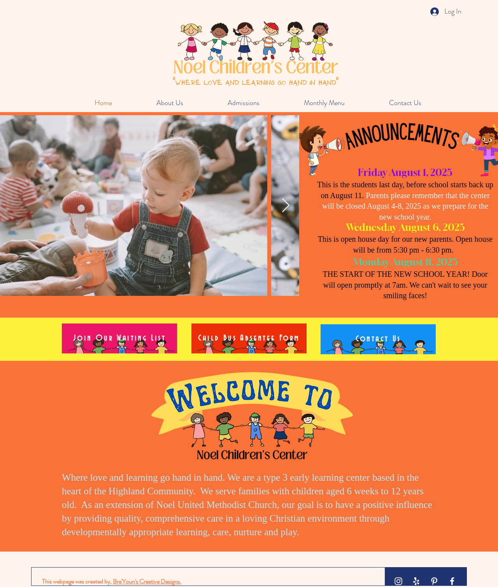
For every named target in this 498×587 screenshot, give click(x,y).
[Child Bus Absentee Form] (249, 338)
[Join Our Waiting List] (119, 338)
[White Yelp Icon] (416, 581)
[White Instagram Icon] (398, 581)
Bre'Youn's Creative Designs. (147, 581)
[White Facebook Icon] (452, 581)
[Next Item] (285, 205)
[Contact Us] (378, 339)
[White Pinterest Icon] (434, 581)
